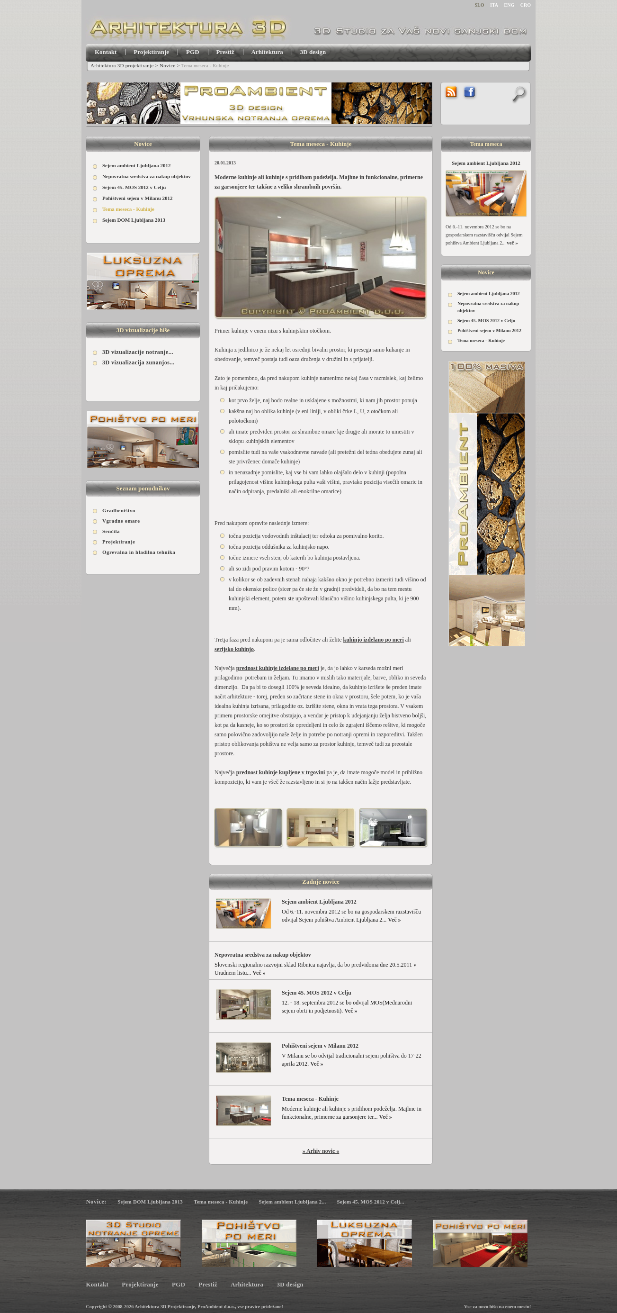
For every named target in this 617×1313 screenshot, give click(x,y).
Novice (167, 65)
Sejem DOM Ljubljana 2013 (133, 220)
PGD (192, 51)
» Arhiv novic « (321, 1151)
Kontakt (105, 51)
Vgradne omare (121, 521)
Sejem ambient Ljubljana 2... (292, 1201)
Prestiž (225, 51)
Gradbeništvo (118, 510)
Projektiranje (151, 51)
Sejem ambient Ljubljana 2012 (136, 165)
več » (512, 242)
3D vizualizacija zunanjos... (138, 362)
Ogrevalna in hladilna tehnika (138, 552)
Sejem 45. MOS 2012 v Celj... (370, 1201)
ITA (494, 5)
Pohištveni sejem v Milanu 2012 (137, 198)
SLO (479, 5)
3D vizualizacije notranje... (137, 352)
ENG (509, 5)
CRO (525, 5)
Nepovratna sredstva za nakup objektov (146, 176)
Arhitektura (267, 51)
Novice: (96, 1201)
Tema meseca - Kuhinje (128, 209)
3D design (313, 51)
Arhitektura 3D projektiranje (122, 65)
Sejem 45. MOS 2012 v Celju (134, 187)
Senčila (111, 531)
